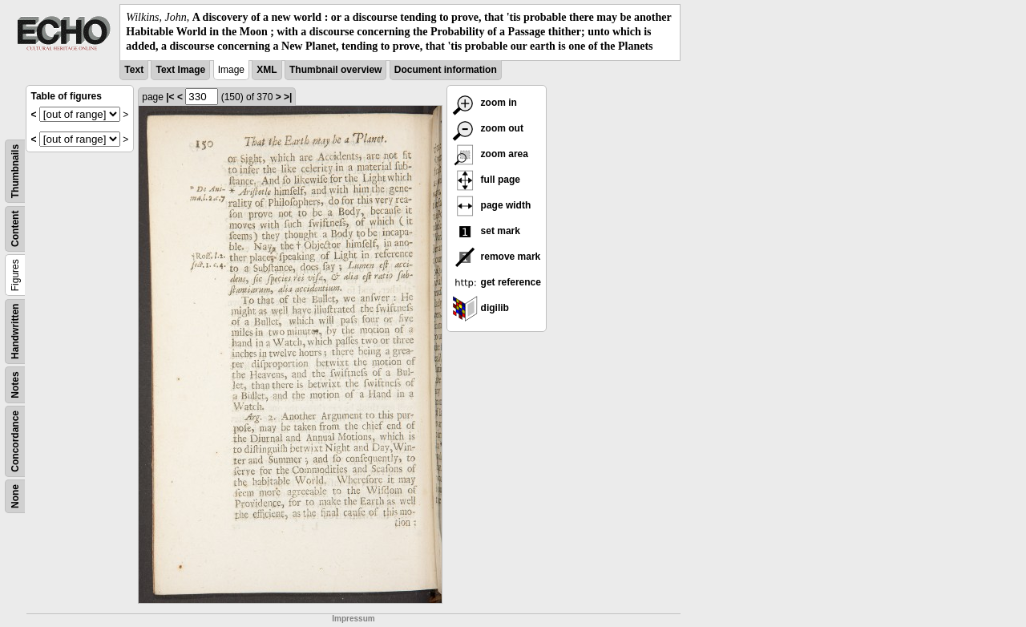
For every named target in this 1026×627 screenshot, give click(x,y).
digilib (480, 308)
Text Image (180, 69)
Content (15, 228)
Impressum (353, 618)
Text (133, 69)
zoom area (490, 154)
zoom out (487, 128)
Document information (445, 69)
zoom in (484, 102)
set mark (486, 231)
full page (486, 179)
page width (491, 205)
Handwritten (15, 330)
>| (288, 97)
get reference (496, 282)
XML (266, 69)
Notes (15, 384)
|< (170, 97)
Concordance (15, 441)
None (15, 496)
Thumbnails (15, 170)
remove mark (496, 256)
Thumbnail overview (335, 69)
